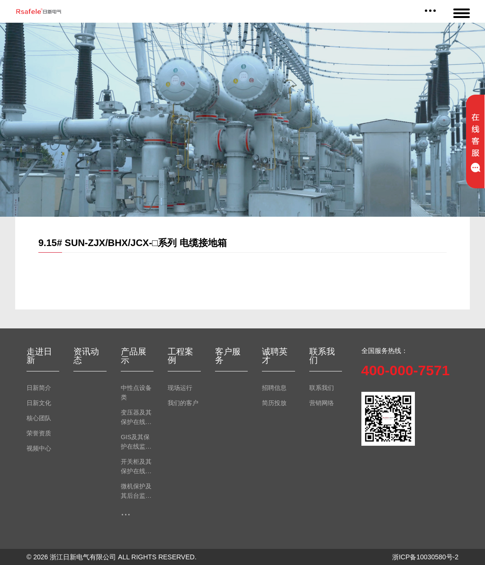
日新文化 (39, 402)
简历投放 (274, 402)
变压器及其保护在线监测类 (136, 418)
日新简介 (39, 387)
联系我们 (321, 387)
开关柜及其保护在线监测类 (136, 467)
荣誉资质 (39, 433)
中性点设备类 (136, 392)
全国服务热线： (384, 350)
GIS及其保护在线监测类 (136, 442)
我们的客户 (183, 402)
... (126, 511)
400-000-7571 (405, 370)
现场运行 (180, 387)
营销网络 (321, 402)
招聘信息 (274, 387)
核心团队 (39, 418)
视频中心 (39, 448)
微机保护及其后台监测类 (136, 492)
